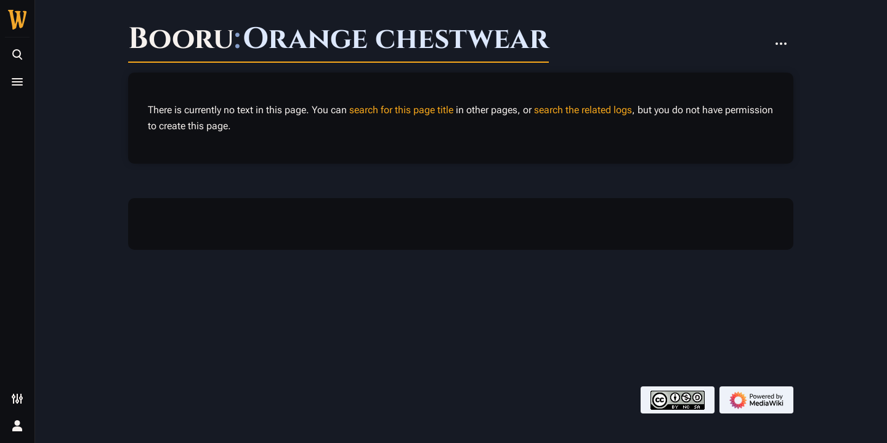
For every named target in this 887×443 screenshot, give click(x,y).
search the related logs (583, 110)
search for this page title (401, 110)
